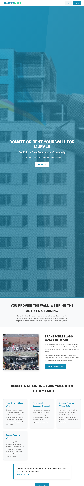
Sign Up (77, 3)
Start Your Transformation (55, 366)
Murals (31, 3)
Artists (43, 3)
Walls (37, 3)
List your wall (42, 164)
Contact (55, 3)
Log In (68, 3)
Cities (49, 3)
